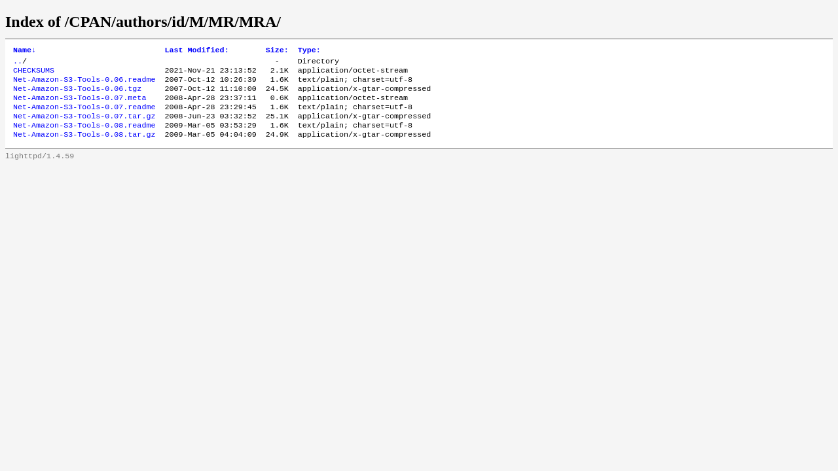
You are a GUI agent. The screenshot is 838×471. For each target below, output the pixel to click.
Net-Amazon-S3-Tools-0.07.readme (84, 116)
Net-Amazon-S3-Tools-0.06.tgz (77, 95)
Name (24, 51)
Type (309, 51)
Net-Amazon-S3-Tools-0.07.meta (79, 105)
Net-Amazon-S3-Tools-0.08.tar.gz (84, 147)
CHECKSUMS (33, 74)
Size (277, 51)
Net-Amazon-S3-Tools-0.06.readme (84, 84)
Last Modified (196, 51)
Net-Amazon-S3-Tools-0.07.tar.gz (84, 126)
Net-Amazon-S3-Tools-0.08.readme (84, 136)
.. (17, 63)
